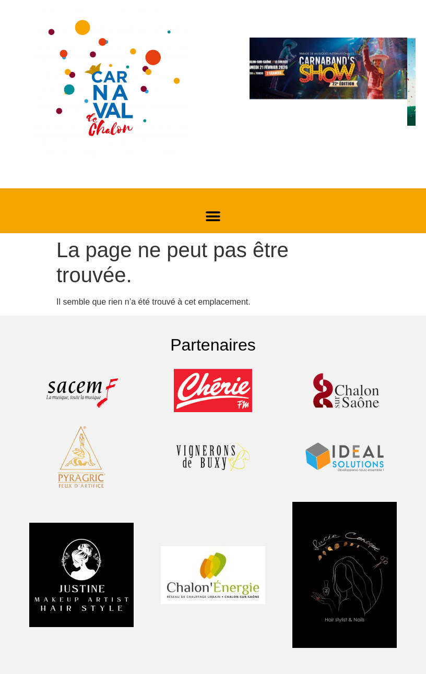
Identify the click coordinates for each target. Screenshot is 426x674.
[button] (213, 216)
